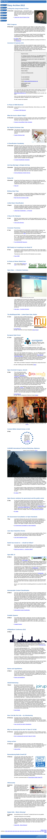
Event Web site (17, 328)
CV (1, 20)
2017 (28, 831)
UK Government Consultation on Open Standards (25, 525)
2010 (45, 831)
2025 (9, 831)
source (27, 424)
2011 (43, 831)
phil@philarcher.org (42, 835)
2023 (13, 831)
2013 (38, 831)
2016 (31, 831)
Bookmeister (35, 567)
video (37, 329)
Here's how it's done (27, 441)
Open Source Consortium (37, 509)
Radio (2, 18)
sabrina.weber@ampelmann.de (31, 81)
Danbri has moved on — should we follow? (23, 549)
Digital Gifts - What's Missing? (20, 825)
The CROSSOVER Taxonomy (20, 242)
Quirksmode (40, 573)
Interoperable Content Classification (22, 610)
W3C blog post (42, 644)
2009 (45, 832)
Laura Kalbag (25, 560)
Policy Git (16, 185)
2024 (11, 831)
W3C (2, 12)
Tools (2, 15)
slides (33, 329)
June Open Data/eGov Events (20, 537)
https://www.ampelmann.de (20, 93)
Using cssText (17, 749)
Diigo (24, 233)
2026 (6, 831)
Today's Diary (44, 830)
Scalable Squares (18, 624)
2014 (36, 831)
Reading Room (41, 506)
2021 (18, 831)
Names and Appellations (19, 677)
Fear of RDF (17, 256)
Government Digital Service (24, 507)
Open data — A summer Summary (21, 309)
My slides (16, 38)
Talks (2, 10)
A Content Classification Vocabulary (22, 159)
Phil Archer (4, 2)
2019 (23, 831)
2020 (21, 831)
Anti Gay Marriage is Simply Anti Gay (22, 172)
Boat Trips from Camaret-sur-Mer (21, 197)
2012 (40, 831)
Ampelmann (18, 40)
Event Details (17, 710)
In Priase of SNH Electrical (20, 110)
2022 (16, 831)
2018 (26, 831)
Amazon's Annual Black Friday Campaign (23, 122)
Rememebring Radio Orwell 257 (35, 777)
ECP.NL (22, 387)
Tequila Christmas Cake (19, 135)
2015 (33, 831)
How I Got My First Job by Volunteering (22, 724)
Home (2, 5)
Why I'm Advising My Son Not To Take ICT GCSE (24, 736)
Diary (2, 7)
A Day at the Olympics (19, 222)
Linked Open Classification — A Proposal (23, 210)
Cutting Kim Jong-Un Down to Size (21, 17)
